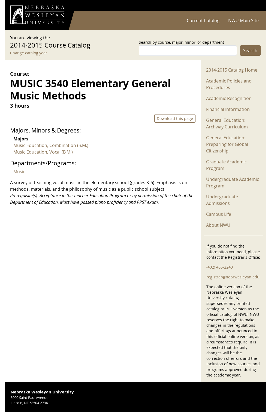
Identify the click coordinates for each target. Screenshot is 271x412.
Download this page (175, 118)
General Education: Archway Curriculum (227, 123)
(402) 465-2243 (219, 267)
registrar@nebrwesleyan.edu (233, 276)
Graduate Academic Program (226, 165)
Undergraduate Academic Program (232, 182)
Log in (253, 5)
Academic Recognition (229, 98)
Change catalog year (28, 52)
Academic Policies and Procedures (229, 84)
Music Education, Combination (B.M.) (50, 145)
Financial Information (228, 109)
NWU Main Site (243, 20)
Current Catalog (203, 20)
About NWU (218, 225)
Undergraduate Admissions (222, 200)
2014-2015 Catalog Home (231, 70)
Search (250, 51)
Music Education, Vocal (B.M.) (43, 152)
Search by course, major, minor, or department (181, 42)
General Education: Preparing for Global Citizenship (227, 144)
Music (19, 172)
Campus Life (218, 214)
